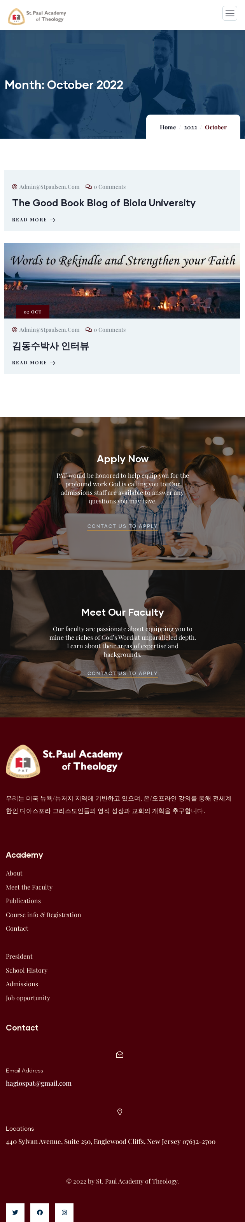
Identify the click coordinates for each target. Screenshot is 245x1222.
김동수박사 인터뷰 (50, 345)
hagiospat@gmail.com (39, 1083)
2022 (190, 127)
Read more (34, 219)
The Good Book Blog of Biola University (104, 202)
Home (168, 127)
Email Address (24, 1071)
